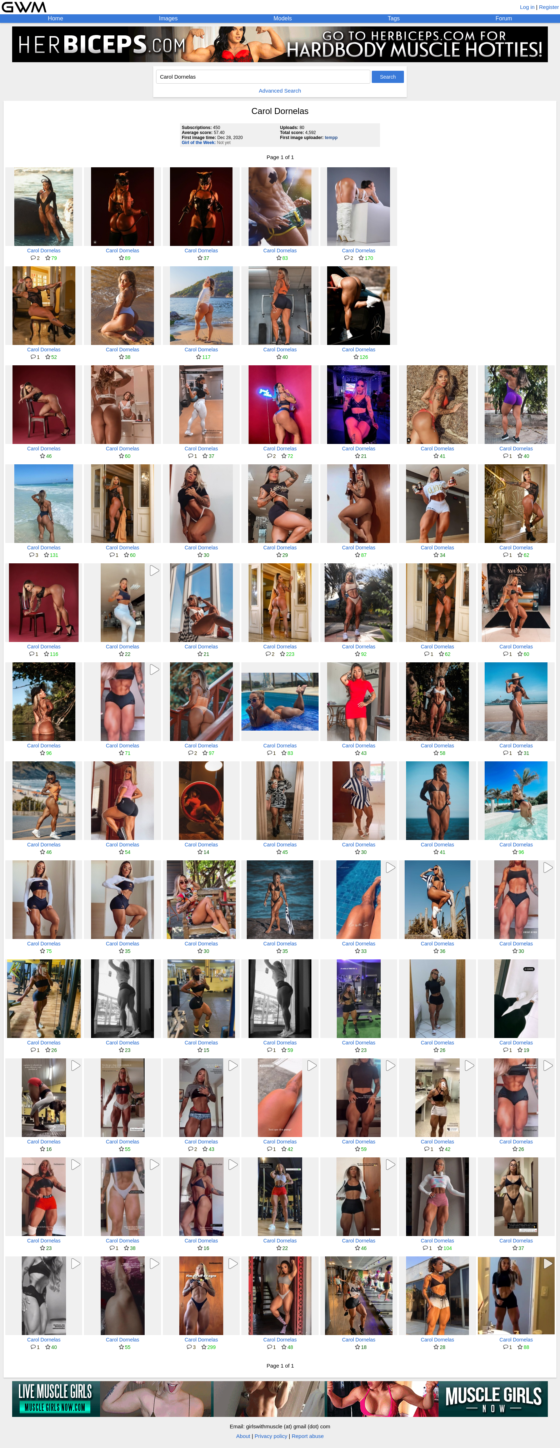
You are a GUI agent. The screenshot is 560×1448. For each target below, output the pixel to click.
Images (168, 18)
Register (549, 7)
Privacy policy (271, 1436)
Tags (394, 18)
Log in (527, 7)
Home (55, 18)
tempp (331, 137)
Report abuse (308, 1436)
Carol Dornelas (43, 250)
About (243, 1436)
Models (283, 18)
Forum (504, 18)
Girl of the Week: (199, 142)
